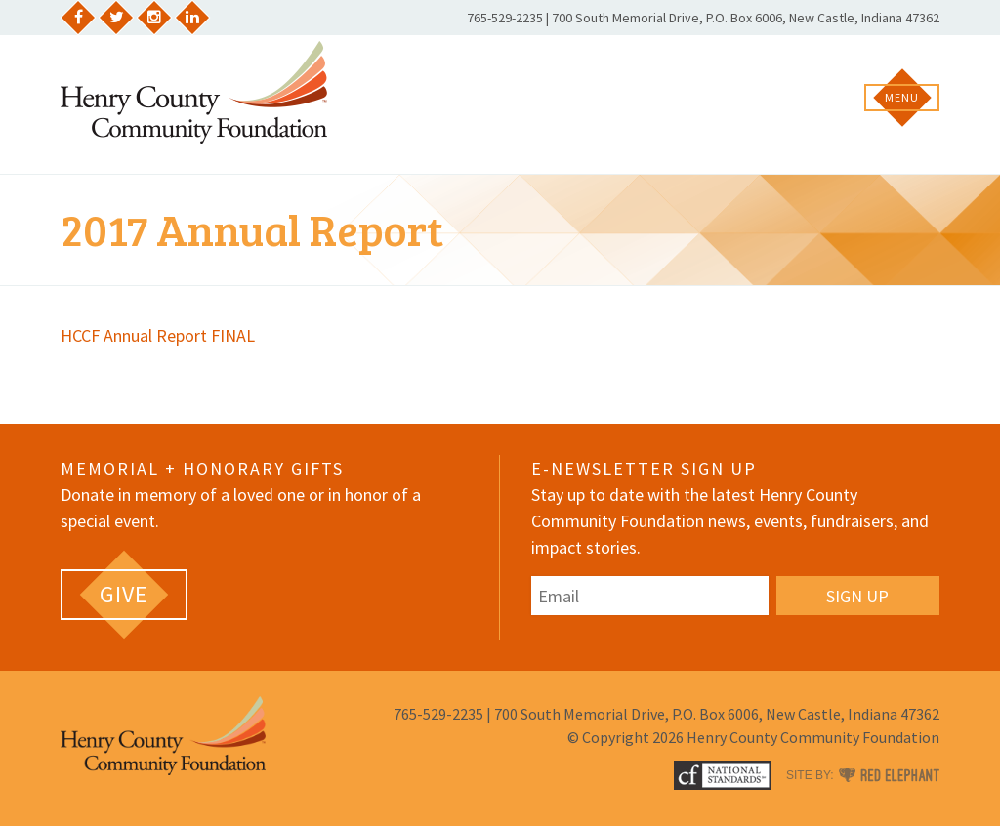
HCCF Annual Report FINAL (158, 335)
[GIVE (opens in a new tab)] (124, 594)
